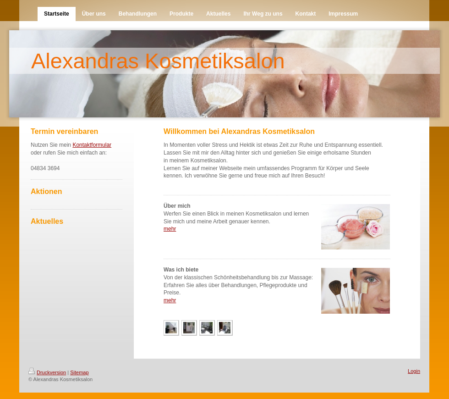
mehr (170, 229)
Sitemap (79, 372)
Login (414, 371)
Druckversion (47, 372)
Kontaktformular (91, 145)
